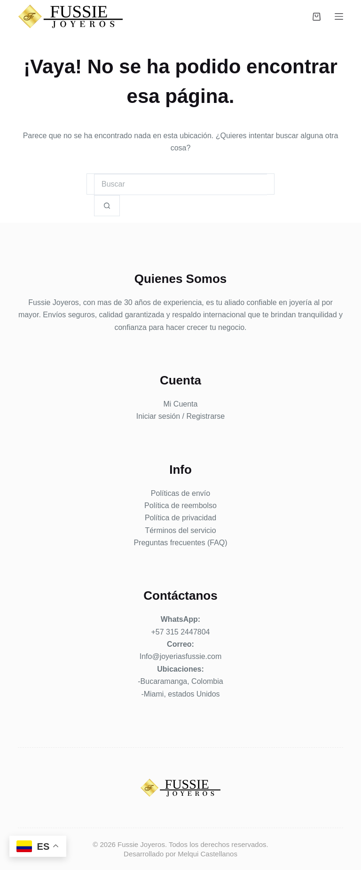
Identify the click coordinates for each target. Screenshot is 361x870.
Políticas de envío (180, 493)
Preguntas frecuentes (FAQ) (180, 543)
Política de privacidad (180, 518)
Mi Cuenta (181, 404)
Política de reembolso (180, 505)
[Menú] (339, 16)
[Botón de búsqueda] (107, 205)
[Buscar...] (180, 184)
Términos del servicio (180, 530)
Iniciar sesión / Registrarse (180, 416)
